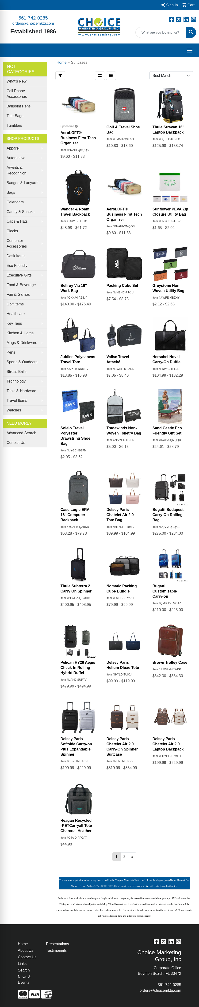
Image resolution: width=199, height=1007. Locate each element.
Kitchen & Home (20, 333)
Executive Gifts (19, 275)
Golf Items (15, 304)
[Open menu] (189, 50)
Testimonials (56, 950)
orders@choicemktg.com (33, 23)
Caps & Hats (17, 221)
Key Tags (14, 323)
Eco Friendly (17, 266)
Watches (14, 410)
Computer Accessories (17, 243)
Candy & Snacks (20, 212)
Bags (11, 192)
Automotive (16, 158)
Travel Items (17, 401)
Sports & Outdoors (22, 362)
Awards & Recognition (17, 170)
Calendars (15, 202)
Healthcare (16, 314)
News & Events (24, 979)
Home (23, 944)
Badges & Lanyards (23, 183)
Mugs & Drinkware (22, 343)
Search (24, 970)
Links (22, 964)
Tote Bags (15, 116)
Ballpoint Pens (19, 106)
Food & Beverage (21, 285)
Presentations (57, 944)
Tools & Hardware (21, 391)
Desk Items (16, 256)
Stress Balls (16, 372)
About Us (25, 950)
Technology (16, 381)
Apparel (13, 148)
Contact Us (16, 443)
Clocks (12, 231)
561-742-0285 (33, 17)
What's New (17, 81)
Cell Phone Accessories (17, 94)
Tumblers (14, 125)
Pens (11, 352)
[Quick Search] (160, 32)
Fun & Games (18, 294)
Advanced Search (21, 433)
